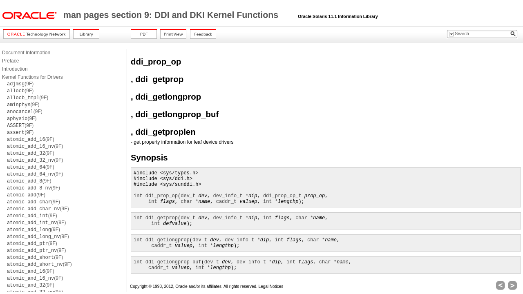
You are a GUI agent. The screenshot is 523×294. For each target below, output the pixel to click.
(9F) (20, 84)
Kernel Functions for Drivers (32, 77)
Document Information (26, 53)
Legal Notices (271, 286)
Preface (10, 61)
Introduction (15, 69)
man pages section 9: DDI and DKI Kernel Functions (172, 15)
